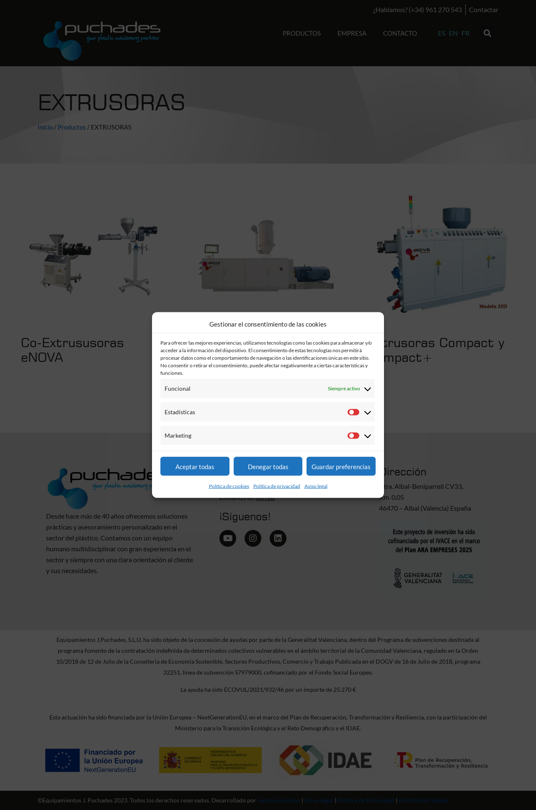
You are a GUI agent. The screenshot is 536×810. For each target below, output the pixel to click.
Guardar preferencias (341, 466)
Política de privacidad (276, 486)
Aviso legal (315, 486)
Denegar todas (268, 466)
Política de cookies (229, 486)
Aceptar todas (194, 466)
